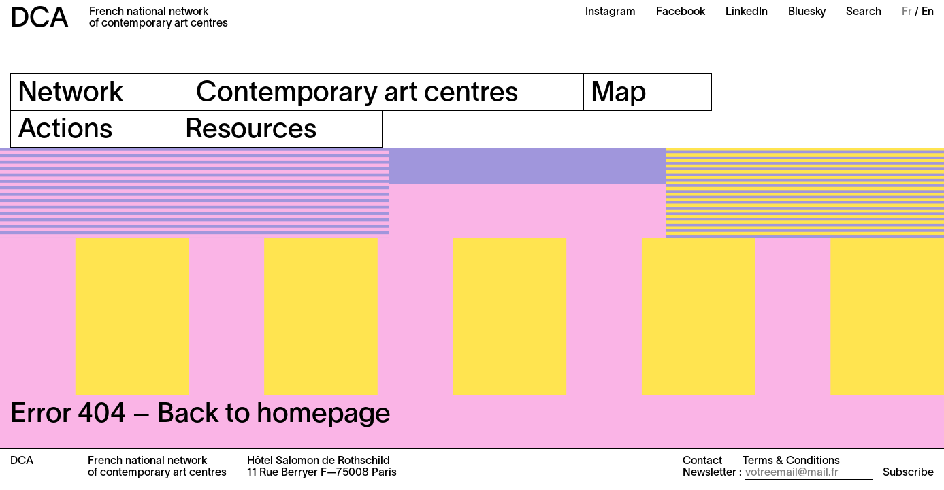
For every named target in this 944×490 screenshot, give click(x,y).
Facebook (680, 12)
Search (863, 12)
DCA (39, 19)
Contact (702, 461)
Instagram (610, 12)
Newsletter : (712, 473)
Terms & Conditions (791, 461)
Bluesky (807, 12)
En (928, 12)
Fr (907, 12)
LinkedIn (747, 12)
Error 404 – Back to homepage (200, 414)
